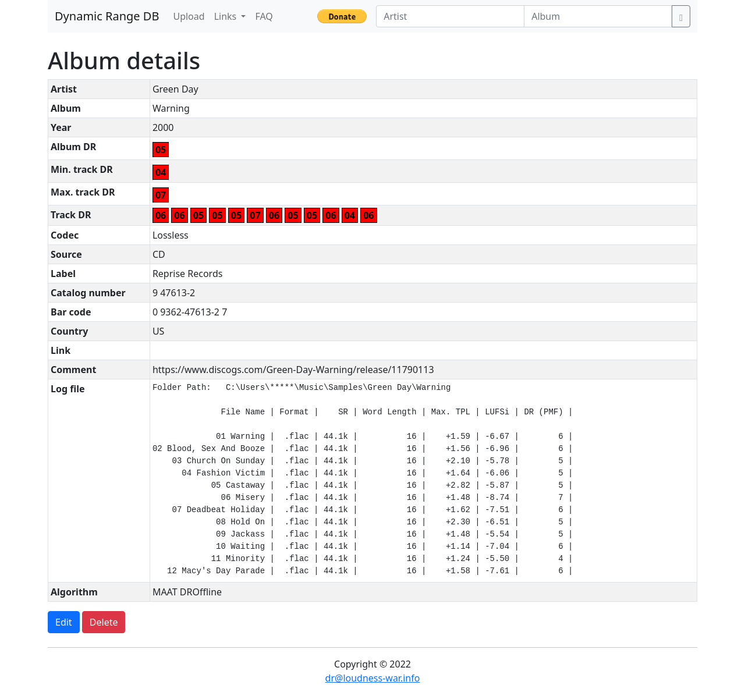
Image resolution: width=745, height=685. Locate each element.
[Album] (598, 16)
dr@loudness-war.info (372, 678)
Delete (104, 622)
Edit (63, 622)
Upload (188, 16)
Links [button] (226, 16)
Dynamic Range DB (107, 16)
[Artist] (450, 16)
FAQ (263, 16)
